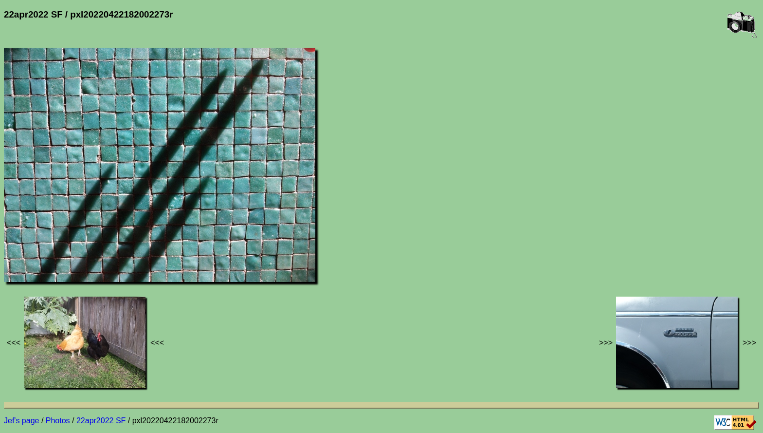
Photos (58, 420)
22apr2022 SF (101, 420)
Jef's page (21, 420)
